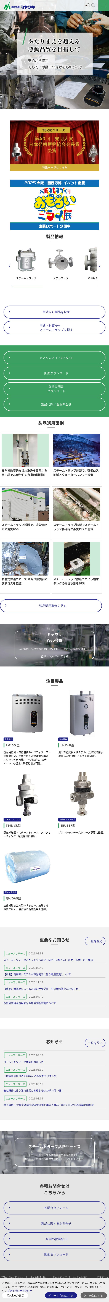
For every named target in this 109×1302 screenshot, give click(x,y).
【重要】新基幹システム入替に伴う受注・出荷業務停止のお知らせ (41, 988)
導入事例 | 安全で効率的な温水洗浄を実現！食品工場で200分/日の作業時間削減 (49, 1105)
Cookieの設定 (15, 1295)
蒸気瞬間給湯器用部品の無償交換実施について (30, 1003)
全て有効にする (63, 1295)
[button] (51, 105)
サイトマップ (60, 1277)
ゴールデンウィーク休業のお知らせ (23, 1062)
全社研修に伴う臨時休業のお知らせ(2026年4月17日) (33, 1090)
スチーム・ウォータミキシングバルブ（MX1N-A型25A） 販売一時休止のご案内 (48, 960)
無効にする (96, 1295)
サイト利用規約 (38, 1277)
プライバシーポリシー (19, 1290)
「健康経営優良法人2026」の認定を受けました (30, 1076)
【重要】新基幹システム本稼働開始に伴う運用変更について (37, 974)
